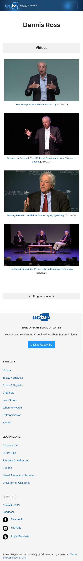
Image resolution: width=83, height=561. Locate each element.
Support (7, 467)
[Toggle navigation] (73, 5)
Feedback (8, 511)
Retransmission (12, 414)
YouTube (16, 527)
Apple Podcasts (20, 536)
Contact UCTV (11, 505)
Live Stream (10, 400)
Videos (7, 370)
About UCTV (10, 445)
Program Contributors (15, 460)
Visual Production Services (19, 475)
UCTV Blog (9, 452)
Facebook (17, 519)
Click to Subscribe (41, 344)
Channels (8, 392)
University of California (16, 482)
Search (7, 422)
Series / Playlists (12, 385)
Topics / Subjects (13, 377)
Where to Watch (12, 407)
